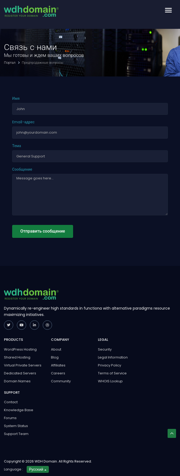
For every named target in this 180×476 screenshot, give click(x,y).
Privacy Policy (109, 365)
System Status (16, 425)
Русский (37, 469)
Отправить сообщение (42, 231)
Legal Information (113, 357)
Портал (10, 62)
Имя (16, 98)
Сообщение (22, 169)
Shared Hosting (17, 357)
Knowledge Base (18, 409)
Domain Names (17, 381)
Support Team (16, 433)
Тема (16, 145)
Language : (13, 469)
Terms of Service (112, 373)
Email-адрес (23, 122)
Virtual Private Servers (22, 365)
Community (61, 381)
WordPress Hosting (20, 349)
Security (105, 349)
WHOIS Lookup (110, 381)
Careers (58, 373)
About (56, 349)
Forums (10, 417)
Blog (55, 357)
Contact (11, 402)
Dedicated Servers (20, 373)
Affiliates (58, 365)
